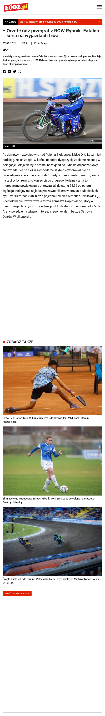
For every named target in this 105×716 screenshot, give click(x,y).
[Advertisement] (52, 276)
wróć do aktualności (17, 593)
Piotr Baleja (41, 43)
